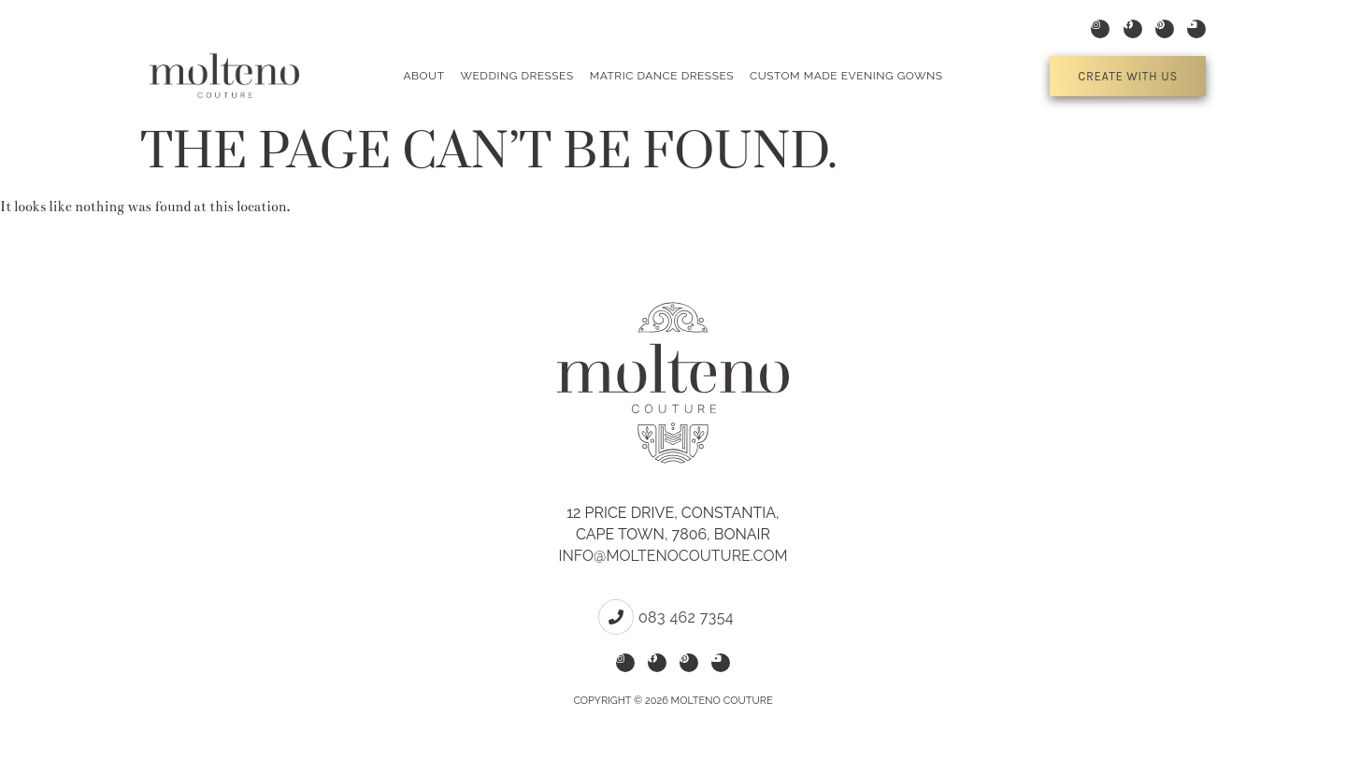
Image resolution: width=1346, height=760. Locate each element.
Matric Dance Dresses (662, 75)
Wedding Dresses (516, 75)
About (423, 75)
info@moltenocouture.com (672, 556)
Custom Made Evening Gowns (846, 75)
